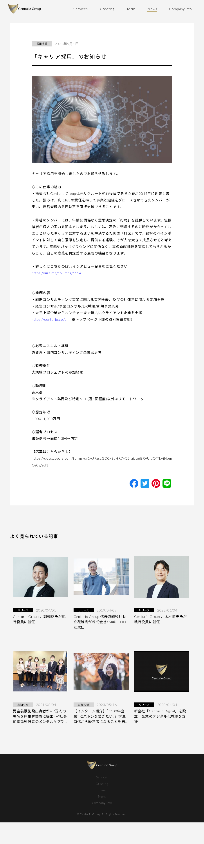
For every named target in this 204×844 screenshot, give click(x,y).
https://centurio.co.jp (49, 319)
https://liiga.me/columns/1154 (56, 273)
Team (130, 9)
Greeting (107, 9)
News (152, 9)
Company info (180, 9)
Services (80, 9)
